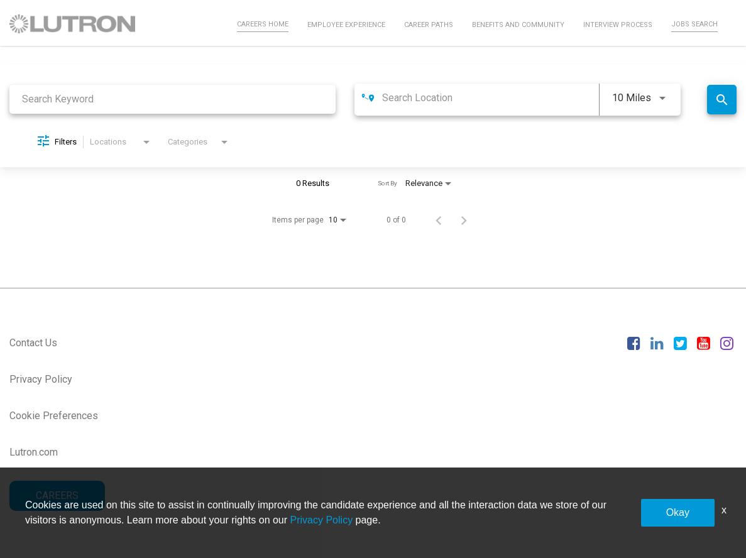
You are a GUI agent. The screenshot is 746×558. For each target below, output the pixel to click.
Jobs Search (694, 24)
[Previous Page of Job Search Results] (438, 219)
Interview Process (617, 25)
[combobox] (172, 99)
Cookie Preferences (53, 416)
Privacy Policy (40, 379)
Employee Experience (346, 25)
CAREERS (57, 495)
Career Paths (428, 25)
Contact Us (33, 343)
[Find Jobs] (722, 99)
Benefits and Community (518, 25)
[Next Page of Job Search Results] (463, 219)
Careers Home (262, 24)
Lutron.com (33, 452)
